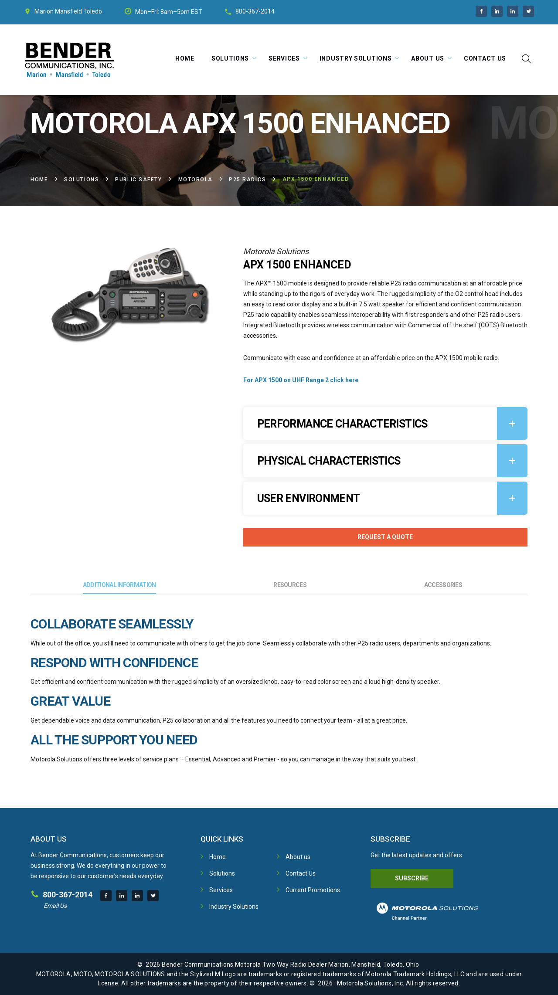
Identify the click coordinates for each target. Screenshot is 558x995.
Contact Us (485, 58)
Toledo (92, 11)
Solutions (230, 58)
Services (284, 58)
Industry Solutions (356, 58)
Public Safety (138, 180)
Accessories (443, 584)
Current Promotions (313, 889)
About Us (427, 58)
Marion (44, 11)
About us (298, 856)
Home (184, 58)
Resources (289, 584)
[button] (385, 423)
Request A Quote (385, 536)
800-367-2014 (255, 11)
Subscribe (412, 878)
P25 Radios (247, 180)
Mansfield (68, 11)
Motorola (195, 180)
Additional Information (119, 584)
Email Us (55, 905)
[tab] (385, 423)
